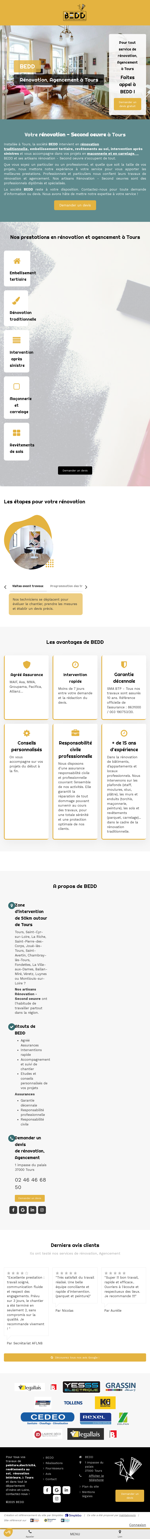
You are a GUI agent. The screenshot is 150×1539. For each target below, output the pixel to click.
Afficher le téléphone (96, 1478)
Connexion (137, 1525)
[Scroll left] (5, 587)
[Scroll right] (86, 587)
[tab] (28, 586)
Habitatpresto (127, 1515)
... (137, 154)
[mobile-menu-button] (75, 1534)
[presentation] (28, 586)
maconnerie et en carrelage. (111, 154)
